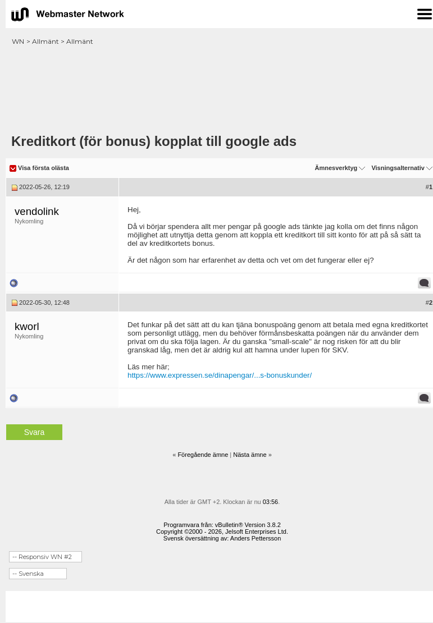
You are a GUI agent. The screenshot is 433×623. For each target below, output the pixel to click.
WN (18, 41)
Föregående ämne (202, 454)
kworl (27, 326)
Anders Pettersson (255, 538)
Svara (34, 432)
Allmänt (45, 41)
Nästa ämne (249, 454)
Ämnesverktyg (336, 167)
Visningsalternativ (398, 167)
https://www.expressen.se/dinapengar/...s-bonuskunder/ (219, 375)
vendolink (37, 211)
